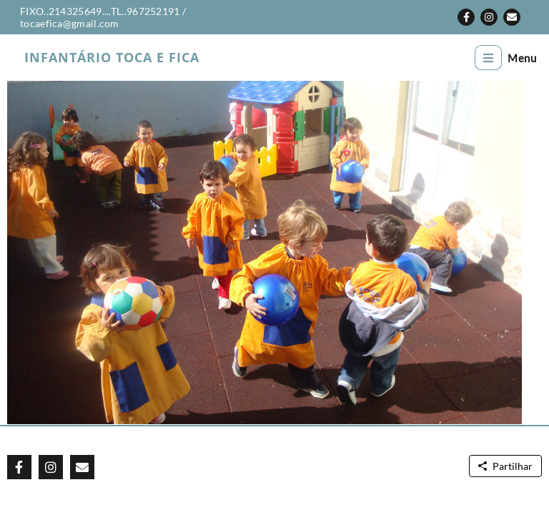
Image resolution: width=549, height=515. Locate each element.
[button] (466, 17)
